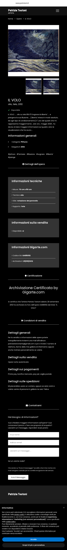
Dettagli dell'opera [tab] (33, 163)
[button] (64, 508)
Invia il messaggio (18, 477)
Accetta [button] (33, 539)
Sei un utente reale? (16, 461)
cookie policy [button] (10, 522)
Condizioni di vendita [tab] (33, 320)
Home (10, 19)
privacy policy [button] (19, 514)
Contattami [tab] (33, 405)
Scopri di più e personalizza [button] (33, 545)
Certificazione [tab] (33, 275)
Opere (19, 19)
